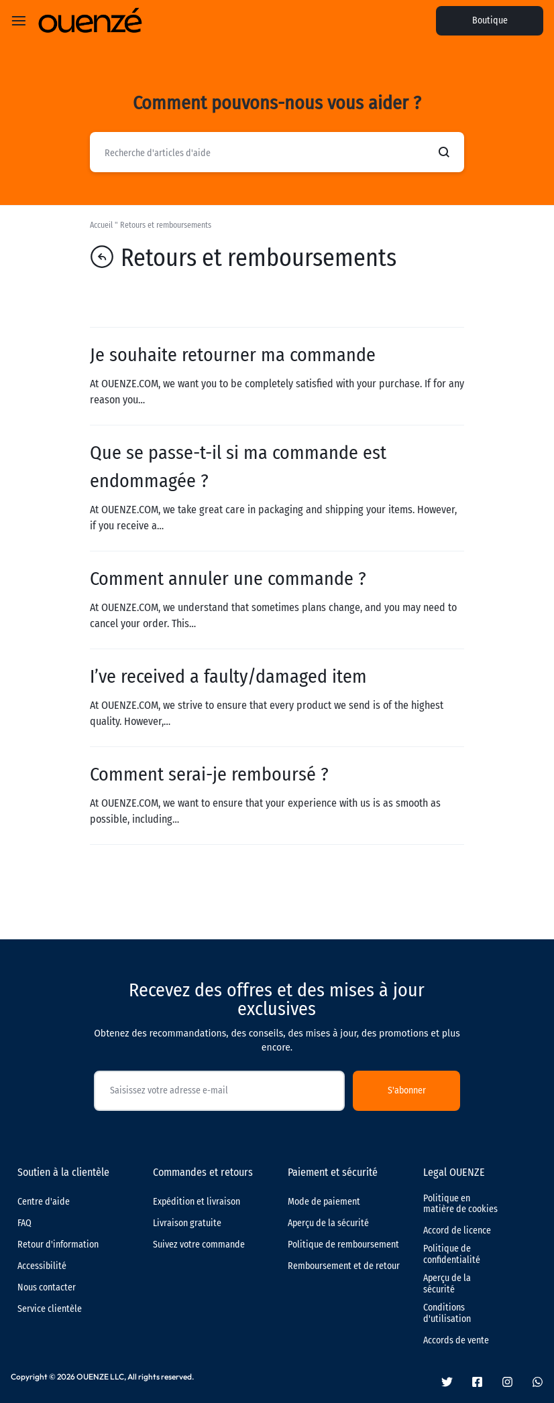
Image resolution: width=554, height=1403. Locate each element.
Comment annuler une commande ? (228, 578)
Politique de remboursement (343, 1245)
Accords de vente (456, 1340)
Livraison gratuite (187, 1223)
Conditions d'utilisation (447, 1313)
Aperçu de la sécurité (328, 1223)
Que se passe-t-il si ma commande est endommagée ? (238, 467)
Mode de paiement (324, 1202)
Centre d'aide (43, 1202)
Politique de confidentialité (451, 1255)
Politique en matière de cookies (460, 1204)
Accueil (101, 225)
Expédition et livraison (196, 1202)
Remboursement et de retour (344, 1266)
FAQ (24, 1223)
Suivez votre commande (199, 1245)
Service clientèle (49, 1309)
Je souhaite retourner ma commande (233, 355)
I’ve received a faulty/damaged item (228, 676)
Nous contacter (46, 1287)
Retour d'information (58, 1245)
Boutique (490, 20)
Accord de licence (457, 1230)
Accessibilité (41, 1266)
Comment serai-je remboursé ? (209, 774)
